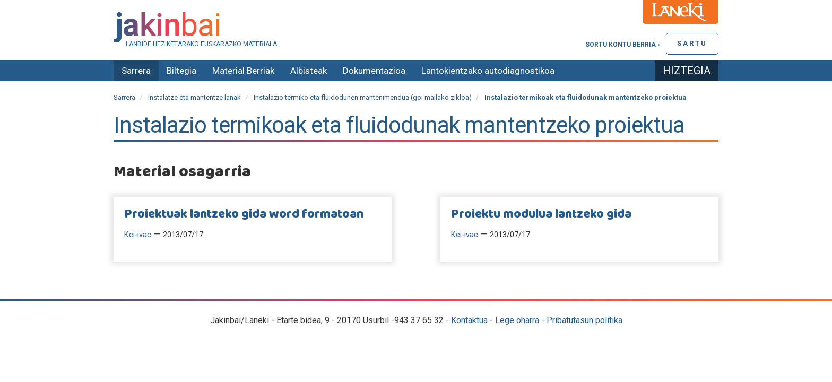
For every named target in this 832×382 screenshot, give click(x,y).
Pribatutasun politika (584, 320)
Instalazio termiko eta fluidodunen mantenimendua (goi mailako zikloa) (363, 97)
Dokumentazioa (374, 70)
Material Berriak (243, 70)
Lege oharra (517, 320)
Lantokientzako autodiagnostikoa (487, 70)
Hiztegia (686, 70)
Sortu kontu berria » (623, 44)
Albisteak (308, 70)
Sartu (692, 43)
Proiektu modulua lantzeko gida (541, 214)
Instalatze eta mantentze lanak (194, 97)
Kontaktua (469, 320)
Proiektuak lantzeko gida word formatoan (243, 214)
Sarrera (136, 70)
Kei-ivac (137, 234)
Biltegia (181, 70)
